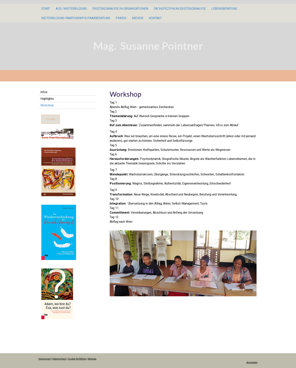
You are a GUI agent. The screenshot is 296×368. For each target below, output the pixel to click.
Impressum (45, 358)
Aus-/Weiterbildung (71, 8)
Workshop (47, 105)
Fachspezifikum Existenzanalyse (180, 8)
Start (45, 8)
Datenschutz (59, 358)
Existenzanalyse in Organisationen (120, 8)
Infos (43, 92)
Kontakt (155, 18)
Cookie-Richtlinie (77, 358)
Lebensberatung (224, 8)
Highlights (47, 98)
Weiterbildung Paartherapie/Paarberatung (75, 18)
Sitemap (92, 358)
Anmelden (251, 362)
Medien (137, 18)
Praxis (121, 18)
